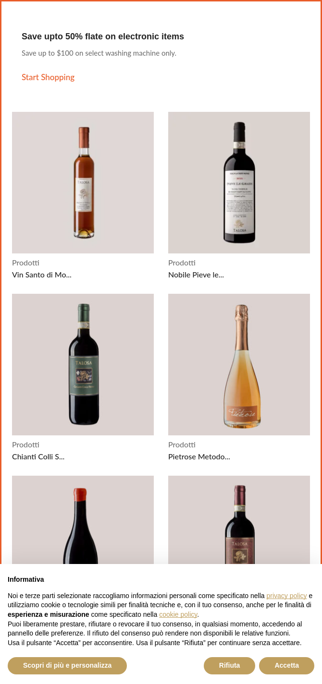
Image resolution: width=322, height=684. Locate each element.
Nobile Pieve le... (196, 274)
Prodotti (25, 262)
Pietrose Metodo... (199, 456)
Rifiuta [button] (229, 665)
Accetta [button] (286, 665)
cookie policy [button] (178, 614)
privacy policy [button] (287, 596)
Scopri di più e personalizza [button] (67, 665)
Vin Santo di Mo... (42, 274)
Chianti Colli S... (38, 456)
